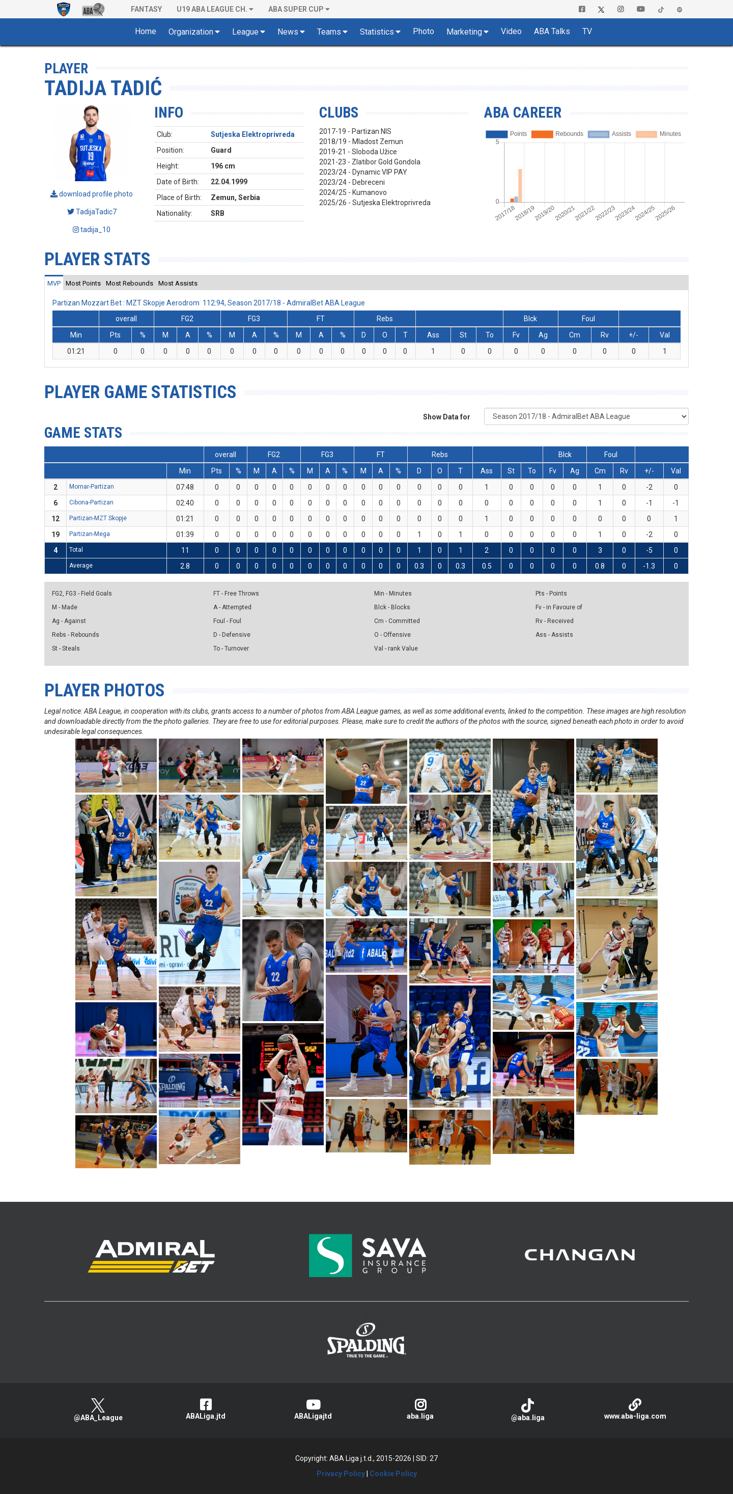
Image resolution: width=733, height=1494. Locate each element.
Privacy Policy (341, 1474)
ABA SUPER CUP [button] (296, 9)
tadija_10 (91, 229)
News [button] (287, 32)
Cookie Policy (393, 1474)
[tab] (54, 283)
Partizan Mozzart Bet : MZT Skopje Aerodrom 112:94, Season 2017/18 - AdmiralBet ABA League (208, 303)
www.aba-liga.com (635, 1409)
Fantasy (146, 9)
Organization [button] (190, 32)
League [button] (245, 32)
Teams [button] (329, 32)
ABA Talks (552, 31)
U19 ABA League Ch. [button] (212, 9)
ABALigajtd (313, 1409)
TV (587, 31)
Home (145, 31)
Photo (423, 31)
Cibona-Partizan (91, 502)
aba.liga (420, 1409)
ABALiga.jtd (205, 1409)
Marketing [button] (464, 32)
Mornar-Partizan (91, 486)
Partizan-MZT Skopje (98, 518)
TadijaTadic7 (92, 212)
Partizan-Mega (89, 534)
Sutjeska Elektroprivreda (253, 134)
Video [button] (511, 31)
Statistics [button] (377, 32)
